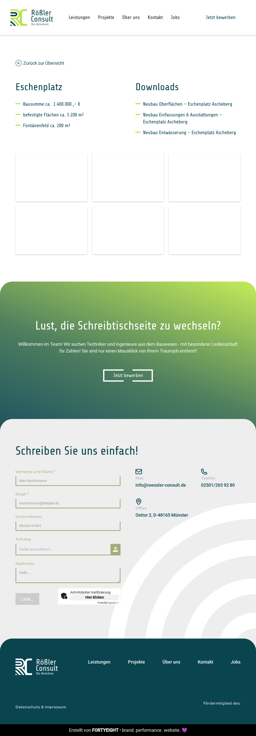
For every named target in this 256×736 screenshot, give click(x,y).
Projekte (106, 17)
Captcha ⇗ (108, 602)
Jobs (175, 17)
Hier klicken (94, 597)
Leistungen (79, 17)
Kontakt (155, 17)
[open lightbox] (51, 177)
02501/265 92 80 (218, 485)
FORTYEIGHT (105, 730)
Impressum (55, 707)
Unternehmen (29, 516)
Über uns (131, 17)
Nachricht (25, 563)
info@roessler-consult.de (161, 485)
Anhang (23, 539)
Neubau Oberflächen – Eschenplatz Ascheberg (187, 104)
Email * (22, 494)
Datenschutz (28, 707)
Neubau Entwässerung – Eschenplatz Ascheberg (189, 132)
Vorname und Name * (36, 471)
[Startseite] (37, 667)
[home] (31, 17)
